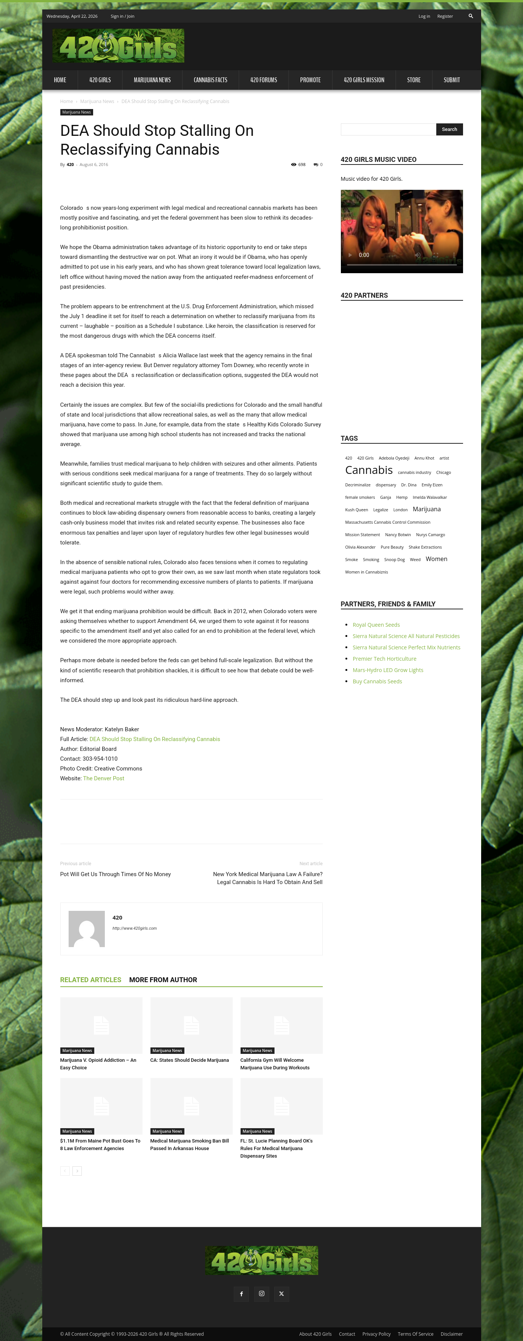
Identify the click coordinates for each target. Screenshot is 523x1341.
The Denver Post (103, 778)
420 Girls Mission (364, 80)
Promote (310, 80)
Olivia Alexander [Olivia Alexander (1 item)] (360, 547)
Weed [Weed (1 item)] (415, 559)
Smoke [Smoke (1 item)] (351, 559)
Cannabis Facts (210, 80)
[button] (471, 14)
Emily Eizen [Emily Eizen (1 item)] (432, 484)
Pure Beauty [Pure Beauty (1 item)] (392, 547)
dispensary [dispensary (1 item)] (386, 484)
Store (414, 80)
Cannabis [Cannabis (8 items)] (369, 470)
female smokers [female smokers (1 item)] (360, 497)
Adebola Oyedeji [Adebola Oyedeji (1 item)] (394, 458)
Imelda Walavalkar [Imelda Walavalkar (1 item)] (430, 497)
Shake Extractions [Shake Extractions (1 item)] (425, 547)
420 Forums (263, 80)
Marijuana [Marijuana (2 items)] (427, 509)
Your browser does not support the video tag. (402, 228)
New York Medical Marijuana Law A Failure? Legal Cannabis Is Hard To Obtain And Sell (267, 878)
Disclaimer (452, 1334)
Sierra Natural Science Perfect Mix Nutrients (407, 647)
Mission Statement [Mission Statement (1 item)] (362, 534)
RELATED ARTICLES (90, 980)
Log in (424, 16)
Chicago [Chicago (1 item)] (443, 472)
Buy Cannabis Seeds (377, 681)
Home (60, 80)
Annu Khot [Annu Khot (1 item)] (424, 458)
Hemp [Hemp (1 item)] (402, 497)
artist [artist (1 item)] (444, 458)
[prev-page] (65, 1171)
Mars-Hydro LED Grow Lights (388, 670)
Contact (347, 1334)
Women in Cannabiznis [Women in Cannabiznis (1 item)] (366, 572)
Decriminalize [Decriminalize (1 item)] (358, 484)
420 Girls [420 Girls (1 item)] (365, 458)
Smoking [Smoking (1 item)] (371, 559)
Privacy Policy (376, 1334)
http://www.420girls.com (135, 928)
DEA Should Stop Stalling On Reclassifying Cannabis (155, 739)
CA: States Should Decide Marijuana (189, 1060)
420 (70, 164)
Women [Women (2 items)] (436, 559)
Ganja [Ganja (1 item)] (385, 497)
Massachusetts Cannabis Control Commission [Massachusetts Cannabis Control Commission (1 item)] (388, 522)
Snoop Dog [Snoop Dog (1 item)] (394, 559)
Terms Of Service (415, 1334)
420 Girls (100, 80)
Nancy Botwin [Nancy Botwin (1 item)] (398, 534)
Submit (452, 80)
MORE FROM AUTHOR (163, 980)
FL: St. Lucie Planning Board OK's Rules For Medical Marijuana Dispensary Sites (277, 1148)
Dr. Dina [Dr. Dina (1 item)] (409, 484)
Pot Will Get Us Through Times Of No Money (115, 874)
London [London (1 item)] (400, 509)
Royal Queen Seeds (376, 624)
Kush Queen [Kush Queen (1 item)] (356, 509)
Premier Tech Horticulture (385, 658)
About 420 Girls (315, 1334)
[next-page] (77, 1171)
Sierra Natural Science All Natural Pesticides (406, 636)
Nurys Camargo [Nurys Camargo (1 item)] (430, 534)
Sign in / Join (123, 16)
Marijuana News (152, 80)
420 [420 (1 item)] (348, 458)
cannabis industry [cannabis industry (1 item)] (414, 472)
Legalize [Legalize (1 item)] (380, 509)
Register (445, 16)
